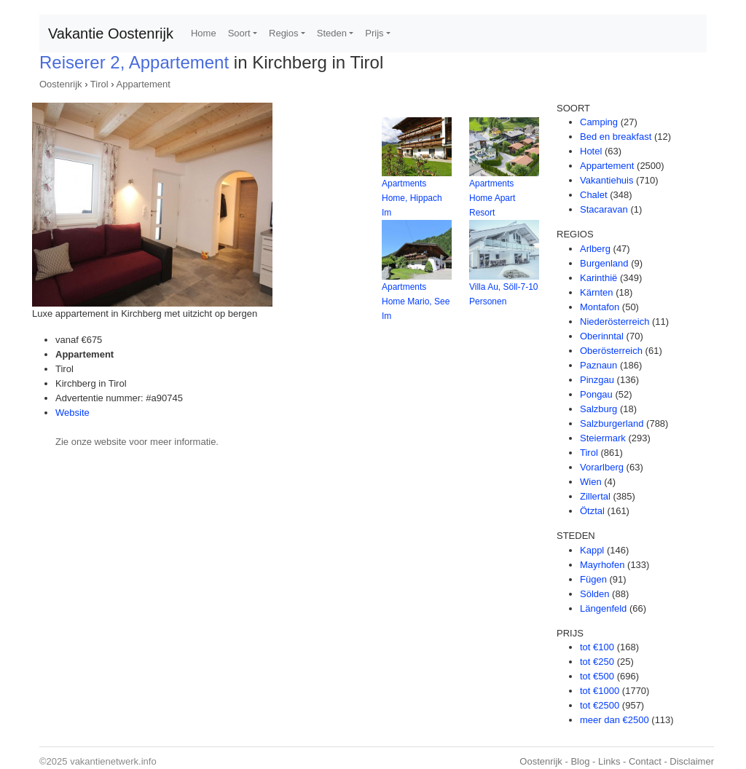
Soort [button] (239, 33)
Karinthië (598, 277)
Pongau (596, 394)
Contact (645, 761)
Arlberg (595, 248)
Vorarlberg (602, 467)
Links (609, 761)
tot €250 (597, 661)
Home (203, 33)
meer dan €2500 (614, 719)
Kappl (592, 550)
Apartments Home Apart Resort (492, 198)
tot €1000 (599, 690)
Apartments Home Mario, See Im (415, 301)
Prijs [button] (374, 33)
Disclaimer (692, 761)
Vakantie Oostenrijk (110, 33)
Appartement (143, 84)
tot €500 (597, 676)
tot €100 (597, 647)
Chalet (594, 194)
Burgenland (604, 263)
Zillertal (595, 496)
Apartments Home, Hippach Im (412, 198)
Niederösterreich (614, 321)
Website (72, 412)
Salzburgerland (611, 423)
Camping (599, 122)
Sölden (594, 593)
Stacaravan (604, 209)
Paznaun (598, 365)
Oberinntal (602, 336)
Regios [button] (283, 33)
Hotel (591, 151)
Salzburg (598, 408)
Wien (591, 481)
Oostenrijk (60, 84)
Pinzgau (597, 379)
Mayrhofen (602, 564)
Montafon (599, 306)
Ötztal (592, 510)
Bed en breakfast (615, 136)
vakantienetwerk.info (113, 761)
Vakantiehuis (606, 180)
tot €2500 (599, 705)
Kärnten (596, 292)
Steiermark (603, 438)
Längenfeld (603, 608)
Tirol (99, 84)
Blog (579, 761)
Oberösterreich (611, 350)
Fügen (593, 579)
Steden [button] (332, 33)
